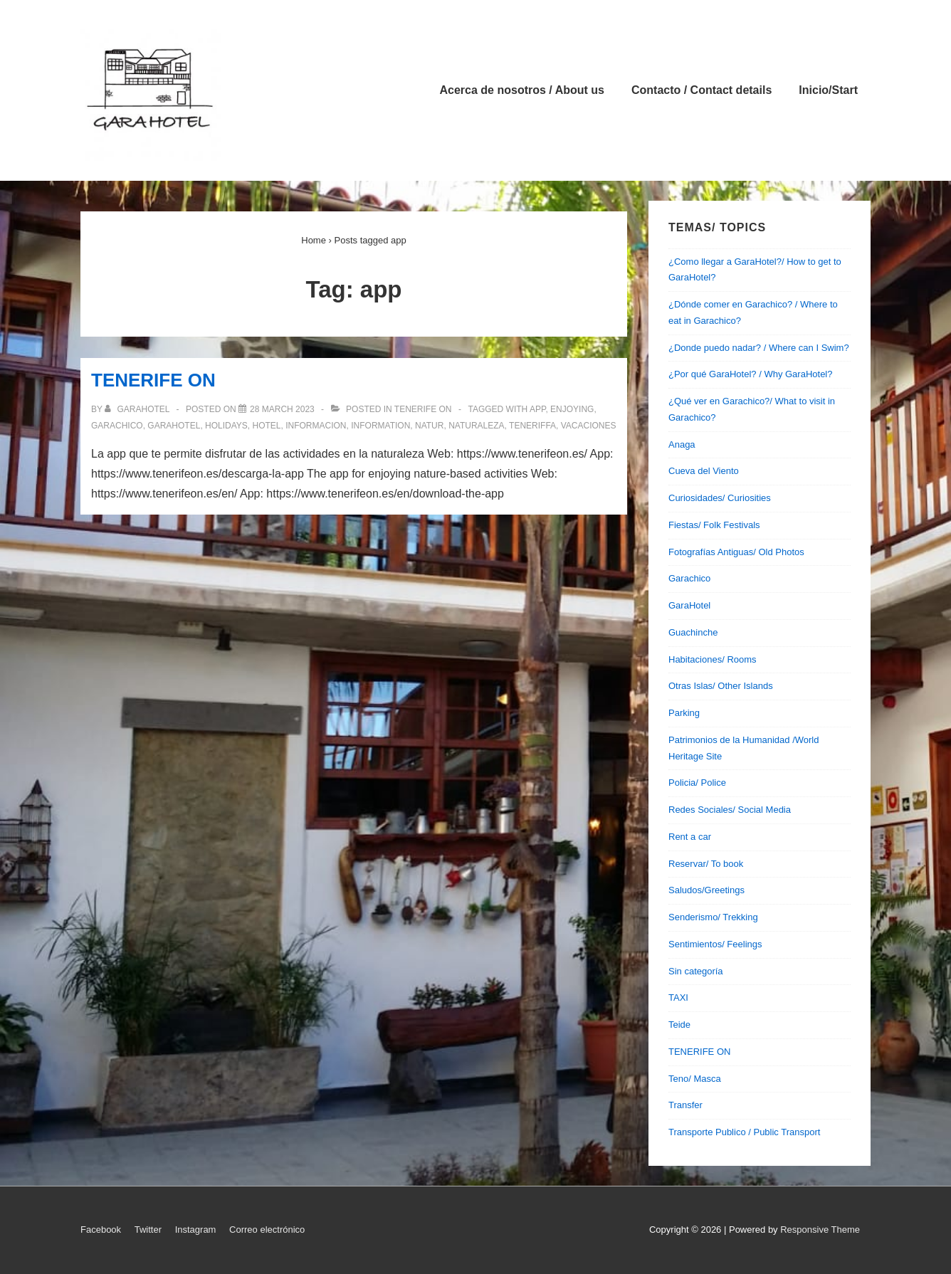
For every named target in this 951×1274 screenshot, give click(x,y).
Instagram (195, 1229)
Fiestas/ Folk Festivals (714, 525)
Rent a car (689, 836)
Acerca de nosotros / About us (522, 90)
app (537, 409)
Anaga (681, 444)
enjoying (572, 409)
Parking (684, 712)
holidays (226, 426)
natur (429, 426)
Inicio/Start (828, 90)
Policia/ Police (697, 782)
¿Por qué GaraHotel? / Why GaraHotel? (750, 374)
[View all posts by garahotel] (138, 409)
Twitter (148, 1229)
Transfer (685, 1105)
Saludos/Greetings (706, 890)
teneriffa (532, 426)
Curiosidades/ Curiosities (719, 498)
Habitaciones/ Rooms (712, 659)
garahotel (173, 426)
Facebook (100, 1229)
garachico (117, 426)
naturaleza (476, 426)
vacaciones (588, 426)
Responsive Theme (820, 1229)
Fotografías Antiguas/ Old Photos (736, 552)
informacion (315, 426)
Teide (679, 1024)
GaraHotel (689, 605)
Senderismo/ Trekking (713, 917)
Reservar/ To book (705, 863)
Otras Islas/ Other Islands (720, 685)
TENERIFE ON (153, 380)
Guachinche (693, 632)
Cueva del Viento (703, 470)
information (380, 426)
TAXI (678, 997)
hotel (267, 426)
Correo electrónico (267, 1229)
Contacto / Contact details (701, 90)
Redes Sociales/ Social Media (729, 809)
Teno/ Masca (694, 1078)
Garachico (689, 578)
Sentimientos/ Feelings (715, 944)
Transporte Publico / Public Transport (744, 1132)
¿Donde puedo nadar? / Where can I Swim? (758, 347)
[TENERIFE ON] (282, 409)
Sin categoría (695, 971)
